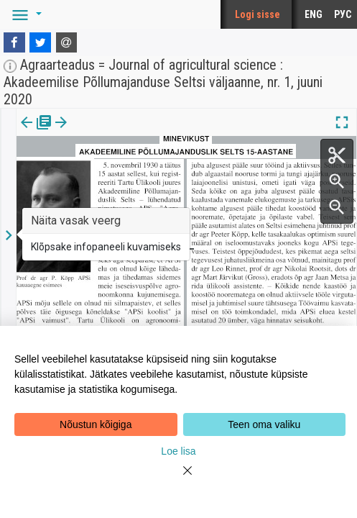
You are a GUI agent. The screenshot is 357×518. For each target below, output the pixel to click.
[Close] (179, 479)
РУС (342, 14)
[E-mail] (67, 42)
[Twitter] (40, 42)
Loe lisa (178, 451)
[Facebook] (14, 42)
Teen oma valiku (264, 424)
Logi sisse (257, 14)
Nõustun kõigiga (95, 424)
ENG (314, 14)
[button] (24, 14)
